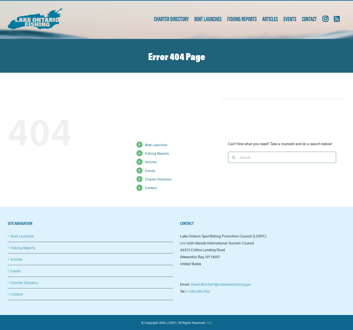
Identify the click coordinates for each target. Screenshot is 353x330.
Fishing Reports (157, 153)
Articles (151, 161)
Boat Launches (156, 144)
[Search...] (282, 157)
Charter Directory (158, 179)
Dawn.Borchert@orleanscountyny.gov (221, 284)
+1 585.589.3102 (197, 291)
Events (150, 170)
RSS (209, 322)
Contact (151, 187)
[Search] (233, 157)
